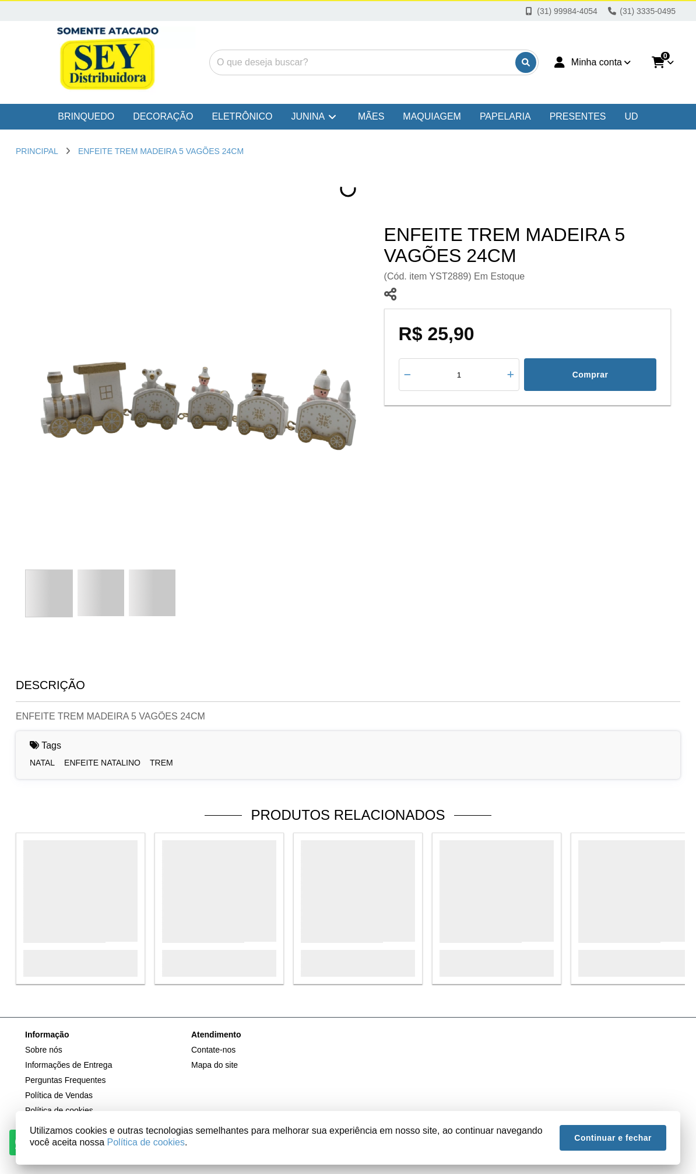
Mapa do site (214, 1065)
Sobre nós (43, 1049)
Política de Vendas (59, 1095)
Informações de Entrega (68, 1065)
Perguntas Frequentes (65, 1080)
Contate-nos (213, 1049)
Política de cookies (146, 1142)
